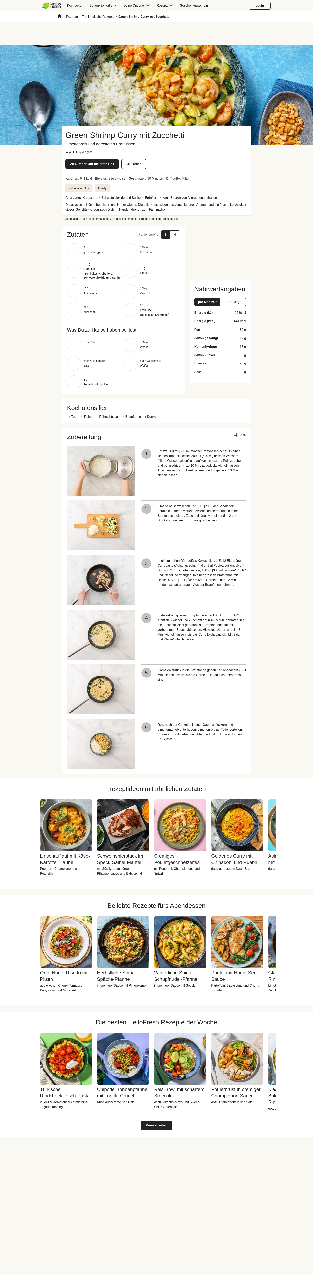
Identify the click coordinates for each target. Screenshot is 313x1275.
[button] (123, 234)
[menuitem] (53, 5)
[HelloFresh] (51, 6)
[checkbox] (67, 152)
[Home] (59, 17)
